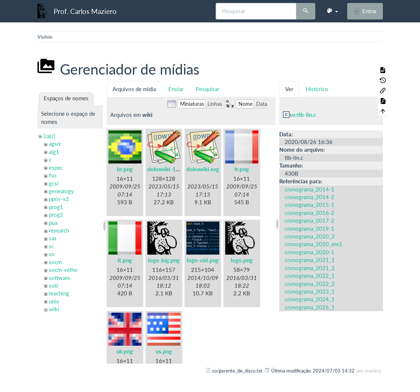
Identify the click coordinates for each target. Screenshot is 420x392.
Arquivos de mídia (134, 89)
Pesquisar (207, 89)
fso (53, 175)
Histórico (317, 89)
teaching (59, 293)
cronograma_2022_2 (310, 283)
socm (55, 262)
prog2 (56, 214)
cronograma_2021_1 (310, 259)
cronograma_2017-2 (309, 220)
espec (56, 167)
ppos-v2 (59, 198)
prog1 (56, 207)
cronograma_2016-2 (309, 212)
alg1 (54, 151)
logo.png (241, 260)
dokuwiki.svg (202, 169)
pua (53, 222)
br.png (125, 169)
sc (51, 246)
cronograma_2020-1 (309, 252)
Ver (289, 89)
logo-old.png (203, 260)
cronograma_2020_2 (310, 236)
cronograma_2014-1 (309, 189)
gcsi (53, 183)
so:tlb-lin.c (303, 114)
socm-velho (63, 269)
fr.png (241, 169)
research (59, 230)
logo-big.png (164, 260)
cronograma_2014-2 (309, 197)
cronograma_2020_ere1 (313, 244)
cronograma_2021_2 (310, 268)
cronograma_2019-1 (309, 228)
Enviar (175, 89)
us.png (164, 351)
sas (53, 238)
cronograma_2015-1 (309, 204)
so (52, 254)
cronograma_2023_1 (310, 291)
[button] (332, 11)
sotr (53, 285)
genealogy (61, 191)
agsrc (55, 143)
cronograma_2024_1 (310, 299)
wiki (54, 309)
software (59, 277)
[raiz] (49, 136)
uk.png (124, 351)
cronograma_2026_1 (310, 307)
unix (54, 301)
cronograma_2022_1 (310, 275)
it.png (125, 260)
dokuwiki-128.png (170, 169)
